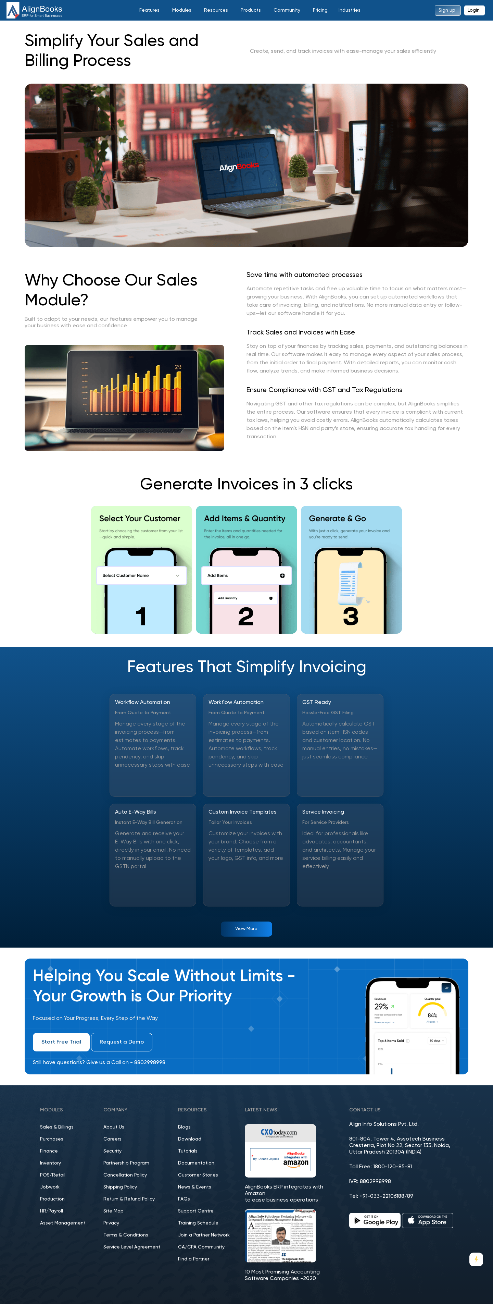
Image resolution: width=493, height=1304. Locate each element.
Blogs (184, 1127)
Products (251, 10)
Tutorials (188, 1151)
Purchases (51, 1139)
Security (112, 1151)
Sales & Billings (57, 1127)
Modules (181, 10)
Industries (350, 10)
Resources (216, 10)
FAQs (184, 1199)
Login (474, 10)
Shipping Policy (120, 1187)
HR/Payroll (51, 1211)
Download (189, 1139)
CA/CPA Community (201, 1247)
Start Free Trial (61, 1042)
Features (149, 10)
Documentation (196, 1163)
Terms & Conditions (125, 1235)
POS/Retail (52, 1175)
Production (52, 1199)
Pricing (320, 10)
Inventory (50, 1163)
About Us (113, 1127)
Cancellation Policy (125, 1175)
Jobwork (50, 1187)
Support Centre (196, 1211)
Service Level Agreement (131, 1247)
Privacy (111, 1223)
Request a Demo (122, 1042)
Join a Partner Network (204, 1235)
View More (246, 929)
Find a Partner (193, 1259)
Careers (112, 1139)
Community (287, 10)
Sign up (447, 10)
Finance (49, 1151)
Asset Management (63, 1223)
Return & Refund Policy (129, 1199)
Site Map (113, 1211)
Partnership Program (126, 1163)
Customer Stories (198, 1175)
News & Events (194, 1187)
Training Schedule (198, 1223)
